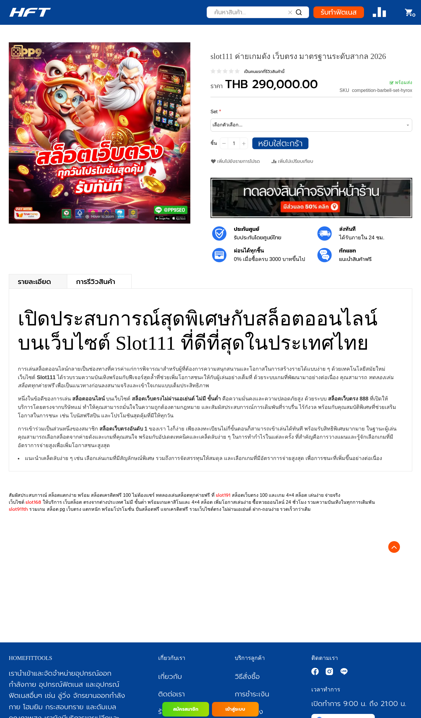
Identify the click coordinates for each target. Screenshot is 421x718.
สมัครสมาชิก (185, 709)
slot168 (33, 502)
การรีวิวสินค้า (95, 281)
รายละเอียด (34, 281)
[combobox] (258, 12)
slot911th (18, 509)
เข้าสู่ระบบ (235, 709)
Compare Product (379, 12)
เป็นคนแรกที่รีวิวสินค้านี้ (264, 72)
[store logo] (30, 12)
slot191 (223, 495)
